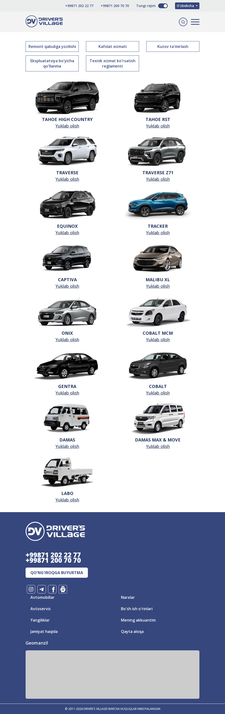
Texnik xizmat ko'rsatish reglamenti (112, 63)
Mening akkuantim (138, 620)
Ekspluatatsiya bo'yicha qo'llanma (52, 63)
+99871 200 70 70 (115, 5)
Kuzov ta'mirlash (172, 46)
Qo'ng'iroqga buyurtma (56, 572)
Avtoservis (40, 608)
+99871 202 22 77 (79, 5)
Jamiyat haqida (44, 631)
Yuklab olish (67, 126)
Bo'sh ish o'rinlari (137, 608)
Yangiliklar (40, 620)
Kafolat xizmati (112, 46)
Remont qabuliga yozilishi (52, 46)
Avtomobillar (42, 597)
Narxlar (128, 597)
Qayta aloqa (132, 631)
